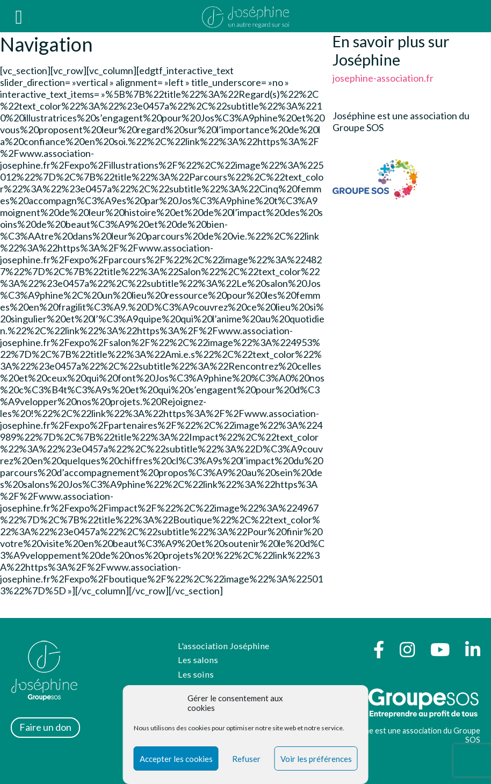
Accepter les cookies (176, 759)
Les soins (196, 674)
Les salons (198, 659)
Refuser (246, 759)
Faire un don (45, 727)
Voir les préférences (316, 759)
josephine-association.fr (383, 78)
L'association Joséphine (223, 646)
